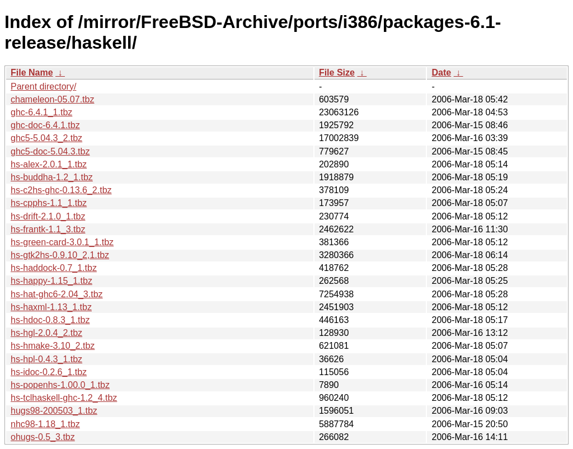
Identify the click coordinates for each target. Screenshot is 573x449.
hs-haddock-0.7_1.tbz (54, 268)
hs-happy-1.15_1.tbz (51, 281)
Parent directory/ (43, 86)
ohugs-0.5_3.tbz (43, 437)
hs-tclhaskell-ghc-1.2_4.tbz (64, 398)
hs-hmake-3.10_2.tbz (53, 345)
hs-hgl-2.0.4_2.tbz (46, 333)
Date (441, 72)
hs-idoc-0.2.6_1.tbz (49, 372)
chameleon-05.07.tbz (52, 99)
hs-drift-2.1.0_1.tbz (48, 216)
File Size (337, 72)
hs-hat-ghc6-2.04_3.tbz (57, 294)
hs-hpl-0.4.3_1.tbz (46, 359)
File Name (32, 72)
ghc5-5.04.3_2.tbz (46, 138)
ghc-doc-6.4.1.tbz (45, 125)
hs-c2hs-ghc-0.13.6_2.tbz (61, 190)
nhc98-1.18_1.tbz (45, 424)
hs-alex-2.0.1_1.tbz (49, 164)
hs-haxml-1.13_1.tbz (51, 307)
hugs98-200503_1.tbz (54, 410)
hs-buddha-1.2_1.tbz (52, 177)
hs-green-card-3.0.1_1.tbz (62, 242)
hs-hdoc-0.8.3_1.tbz (50, 320)
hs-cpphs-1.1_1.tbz (49, 203)
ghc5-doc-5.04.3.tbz (50, 151)
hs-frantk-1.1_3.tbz (48, 229)
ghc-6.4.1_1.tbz (41, 112)
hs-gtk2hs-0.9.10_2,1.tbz (60, 255)
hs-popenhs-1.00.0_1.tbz (60, 385)
